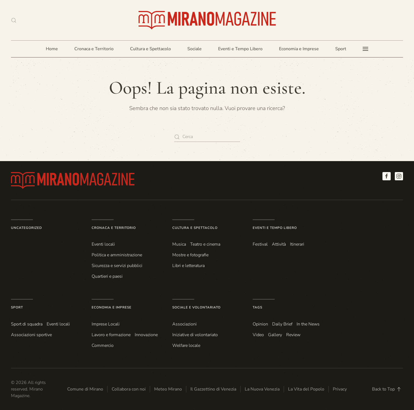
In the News (308, 324)
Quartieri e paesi (107, 276)
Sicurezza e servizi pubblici (117, 266)
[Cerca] (207, 137)
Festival (260, 244)
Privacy (340, 389)
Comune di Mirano (85, 389)
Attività (279, 244)
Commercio (103, 345)
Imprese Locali (106, 324)
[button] (13, 20)
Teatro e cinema (205, 244)
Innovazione (146, 335)
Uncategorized (26, 228)
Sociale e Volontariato (196, 307)
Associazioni (184, 324)
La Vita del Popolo (306, 389)
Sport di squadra (27, 324)
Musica (179, 244)
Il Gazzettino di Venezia (213, 389)
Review (293, 335)
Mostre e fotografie (190, 255)
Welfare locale (186, 345)
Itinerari (297, 244)
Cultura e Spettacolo (150, 49)
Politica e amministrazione (117, 255)
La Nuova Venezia (262, 389)
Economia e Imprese (299, 49)
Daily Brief (282, 324)
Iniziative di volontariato (195, 335)
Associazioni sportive (31, 335)
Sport (340, 49)
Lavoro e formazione (111, 335)
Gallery (275, 335)
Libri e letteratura (188, 266)
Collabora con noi (129, 389)
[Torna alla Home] (207, 20)
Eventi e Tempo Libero (240, 49)
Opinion (260, 324)
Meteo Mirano (168, 389)
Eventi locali (103, 244)
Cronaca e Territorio (94, 49)
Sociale (194, 49)
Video (258, 335)
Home (52, 49)
